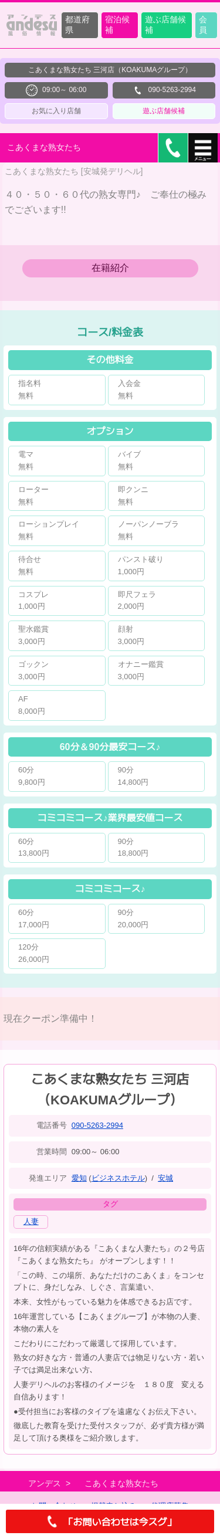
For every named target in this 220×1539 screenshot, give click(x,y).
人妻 (31, 1221)
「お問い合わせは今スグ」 (109, 1521)
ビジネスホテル (118, 1178)
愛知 (79, 1178)
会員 (203, 25)
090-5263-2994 (97, 1125)
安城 (165, 1178)
